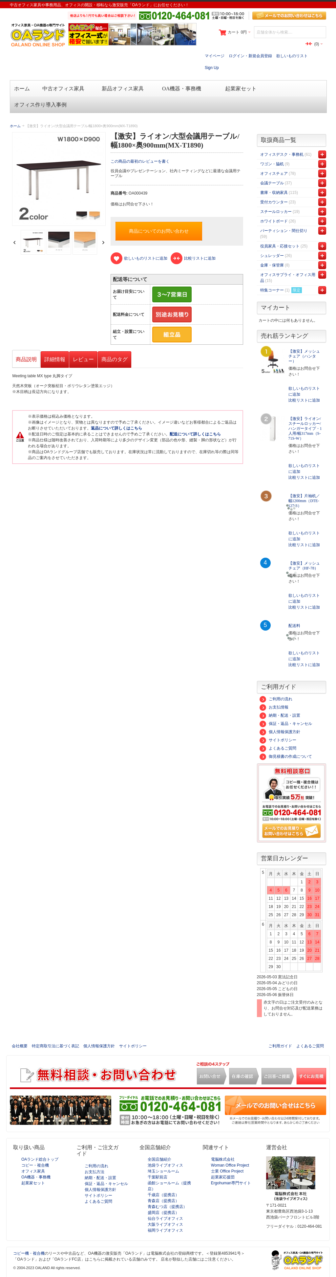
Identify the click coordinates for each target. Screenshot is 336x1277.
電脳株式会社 (223, 1159)
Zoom (58, 178)
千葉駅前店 (157, 1177)
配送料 (294, 625)
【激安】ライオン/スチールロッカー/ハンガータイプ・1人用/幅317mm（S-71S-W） (305, 428)
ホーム (15, 126)
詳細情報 (54, 359)
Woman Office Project (230, 1165)
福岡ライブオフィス (165, 1230)
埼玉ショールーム (163, 1171)
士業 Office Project (227, 1171)
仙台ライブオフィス (165, 1218)
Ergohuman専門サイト (231, 1183)
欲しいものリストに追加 (304, 391)
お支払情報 (274, 707)
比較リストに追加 (304, 400)
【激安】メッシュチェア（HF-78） (304, 565)
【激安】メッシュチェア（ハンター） (304, 356)
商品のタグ (114, 359)
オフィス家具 (33, 1171)
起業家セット (33, 1183)
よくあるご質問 (278, 748)
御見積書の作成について (286, 756)
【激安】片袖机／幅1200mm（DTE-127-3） (304, 501)
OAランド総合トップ (39, 1159)
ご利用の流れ (276, 699)
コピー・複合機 (35, 1165)
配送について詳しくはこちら (195, 434)
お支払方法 (94, 1172)
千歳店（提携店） (163, 1195)
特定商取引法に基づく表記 (55, 1046)
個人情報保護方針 (280, 732)
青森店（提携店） (163, 1200)
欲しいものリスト (292, 56)
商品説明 (26, 359)
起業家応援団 (223, 1177)
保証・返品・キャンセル (286, 723)
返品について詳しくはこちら (116, 428)
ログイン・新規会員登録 (250, 56)
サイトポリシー (278, 740)
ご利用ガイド (280, 1046)
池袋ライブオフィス (165, 1165)
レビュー (83, 359)
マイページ (214, 56)
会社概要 (20, 1046)
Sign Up (212, 67)
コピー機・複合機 (29, 1253)
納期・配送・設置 (280, 715)
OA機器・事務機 (36, 1177)
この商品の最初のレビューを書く (140, 161)
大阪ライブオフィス (165, 1224)
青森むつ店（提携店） (167, 1206)
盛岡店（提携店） (163, 1212)
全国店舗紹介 (159, 1159)
